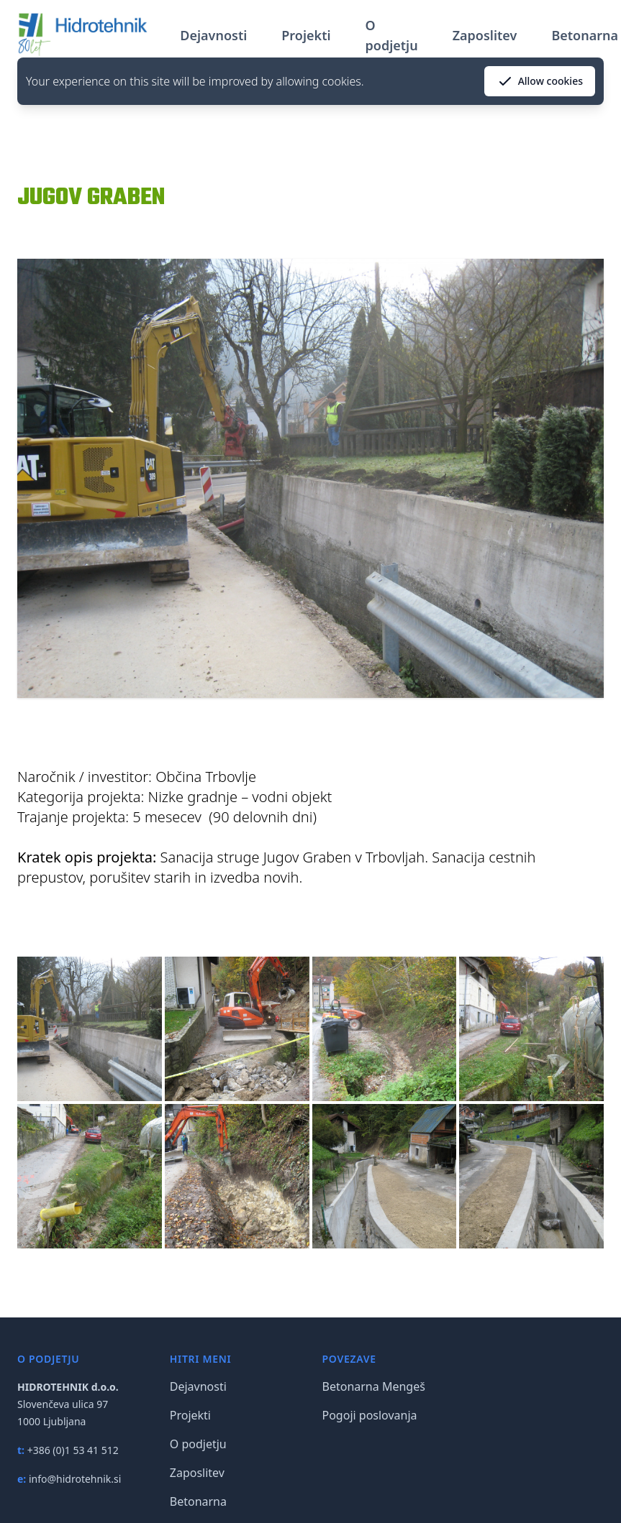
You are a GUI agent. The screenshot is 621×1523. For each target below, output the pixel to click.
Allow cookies (540, 81)
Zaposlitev (485, 35)
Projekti (305, 35)
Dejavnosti (213, 35)
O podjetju (392, 35)
